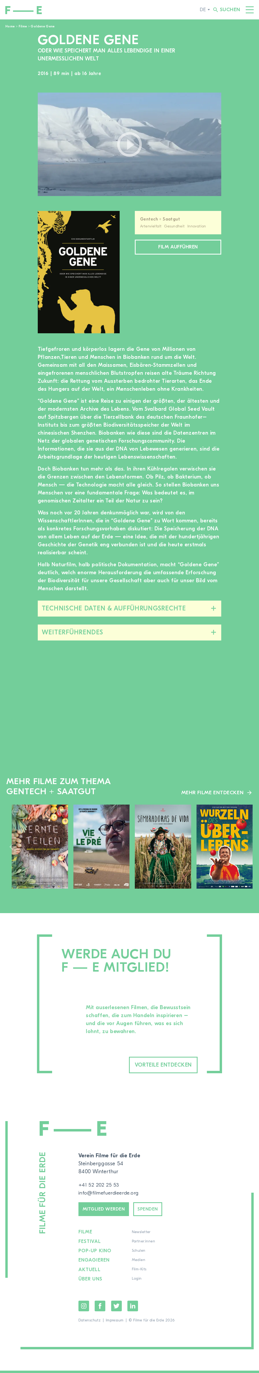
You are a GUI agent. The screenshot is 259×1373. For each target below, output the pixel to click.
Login (137, 1282)
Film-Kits (139, 1272)
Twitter (116, 1308)
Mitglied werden (107, 1211)
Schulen (139, 1254)
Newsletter (141, 1235)
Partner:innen (143, 1244)
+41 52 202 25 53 (99, 1186)
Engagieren (94, 1263)
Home (10, 26)
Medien (139, 1263)
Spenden (156, 1211)
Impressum (115, 1323)
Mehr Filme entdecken (212, 792)
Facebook (100, 1308)
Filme (23, 26)
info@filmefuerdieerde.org (110, 1194)
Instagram (83, 1308)
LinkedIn (132, 1308)
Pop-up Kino (95, 1253)
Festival (89, 1244)
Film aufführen (178, 248)
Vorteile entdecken (155, 1065)
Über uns (90, 1281)
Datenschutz (89, 1323)
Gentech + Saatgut (160, 219)
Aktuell (89, 1272)
